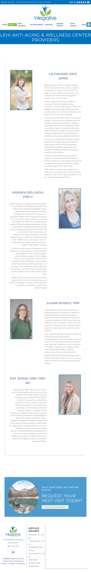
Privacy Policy (21, 563)
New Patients (22, 25)
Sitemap (3, 563)
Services (49, 25)
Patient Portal (60, 25)
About (11, 25)
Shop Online (73, 25)
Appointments (36, 25)
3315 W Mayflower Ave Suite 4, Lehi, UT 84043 (34, 2)
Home (4, 25)
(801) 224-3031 (9, 2)
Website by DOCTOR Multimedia (13, 561)
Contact (85, 25)
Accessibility (11, 563)
